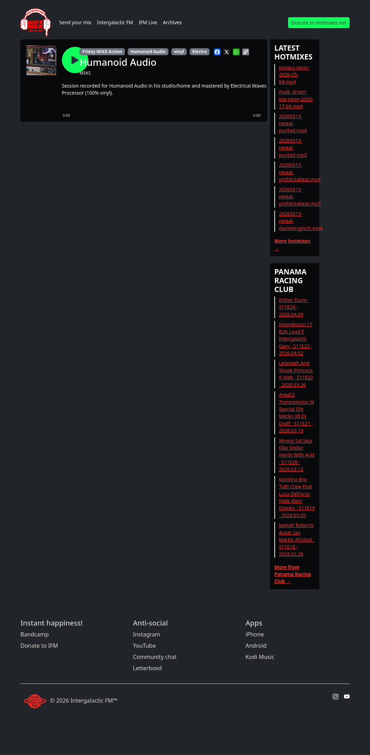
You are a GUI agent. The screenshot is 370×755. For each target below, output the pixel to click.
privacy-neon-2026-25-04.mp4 (294, 74)
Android (256, 645)
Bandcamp (34, 634)
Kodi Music (259, 657)
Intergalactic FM (115, 22)
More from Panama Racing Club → (292, 574)
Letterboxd (147, 668)
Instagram (146, 634)
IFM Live (148, 22)
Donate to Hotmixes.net (318, 22)
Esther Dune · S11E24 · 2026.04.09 (294, 307)
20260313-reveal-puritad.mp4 (293, 123)
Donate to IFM (39, 645)
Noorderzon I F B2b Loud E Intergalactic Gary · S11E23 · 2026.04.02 (296, 338)
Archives (172, 22)
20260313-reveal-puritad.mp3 (293, 147)
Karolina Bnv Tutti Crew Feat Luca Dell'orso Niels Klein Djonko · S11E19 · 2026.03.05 (297, 497)
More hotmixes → (292, 244)
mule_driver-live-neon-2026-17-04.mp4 (296, 98)
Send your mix (75, 22)
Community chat (155, 657)
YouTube (144, 645)
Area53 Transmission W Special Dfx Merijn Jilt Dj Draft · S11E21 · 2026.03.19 (296, 412)
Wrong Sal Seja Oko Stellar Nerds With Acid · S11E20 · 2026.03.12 (297, 455)
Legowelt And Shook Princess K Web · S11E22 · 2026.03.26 (296, 374)
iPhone (254, 634)
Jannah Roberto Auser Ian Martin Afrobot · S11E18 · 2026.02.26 (297, 539)
